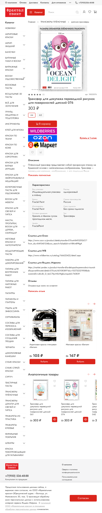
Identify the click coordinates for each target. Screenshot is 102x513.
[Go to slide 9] (46, 89)
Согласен (83, 498)
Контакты (44, 2)
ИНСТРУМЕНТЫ (12, 123)
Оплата (23, 2)
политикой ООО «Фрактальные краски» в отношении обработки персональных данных (28, 506)
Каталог (36, 12)
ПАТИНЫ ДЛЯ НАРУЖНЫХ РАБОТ (12, 284)
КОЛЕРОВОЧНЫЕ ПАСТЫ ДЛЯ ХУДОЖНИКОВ (13, 190)
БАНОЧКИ (10, 52)
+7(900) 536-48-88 (17, 476)
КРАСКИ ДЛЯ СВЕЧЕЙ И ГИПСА (11, 211)
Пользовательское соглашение (69, 478)
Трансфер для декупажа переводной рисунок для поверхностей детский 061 (40, 412)
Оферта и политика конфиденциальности (71, 471)
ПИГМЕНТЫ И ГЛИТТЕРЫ (11, 301)
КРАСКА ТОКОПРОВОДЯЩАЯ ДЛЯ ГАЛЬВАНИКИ (15, 452)
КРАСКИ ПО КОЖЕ (11, 146)
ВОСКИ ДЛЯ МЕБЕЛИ (11, 201)
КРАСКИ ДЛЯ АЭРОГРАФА (11, 155)
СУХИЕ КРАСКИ (12, 362)
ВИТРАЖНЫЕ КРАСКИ (11, 68)
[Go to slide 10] (48, 89)
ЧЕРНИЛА (10, 347)
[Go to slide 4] (37, 89)
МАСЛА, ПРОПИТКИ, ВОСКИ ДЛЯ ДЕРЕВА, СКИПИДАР (11, 226)
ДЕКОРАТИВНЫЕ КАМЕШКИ (13, 355)
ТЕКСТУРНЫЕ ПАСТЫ (11, 384)
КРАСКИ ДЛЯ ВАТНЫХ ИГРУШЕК (11, 165)
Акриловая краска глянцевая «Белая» (43, 346)
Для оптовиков (59, 2)
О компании (11, 2)
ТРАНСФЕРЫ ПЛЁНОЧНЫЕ (53, 21)
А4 (31, 115)
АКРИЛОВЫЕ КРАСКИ (11, 36)
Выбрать (44, 361)
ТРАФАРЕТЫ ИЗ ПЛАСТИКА (12, 417)
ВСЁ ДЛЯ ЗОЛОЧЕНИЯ (11, 104)
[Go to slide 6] (41, 89)
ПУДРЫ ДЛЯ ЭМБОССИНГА (12, 310)
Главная (31, 21)
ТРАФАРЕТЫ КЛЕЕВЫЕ (11, 426)
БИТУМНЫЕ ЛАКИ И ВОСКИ (13, 59)
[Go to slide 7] (43, 89)
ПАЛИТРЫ (10, 293)
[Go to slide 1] (32, 89)
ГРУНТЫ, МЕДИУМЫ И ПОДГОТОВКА (12, 115)
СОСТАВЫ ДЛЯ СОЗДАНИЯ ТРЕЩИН (12, 338)
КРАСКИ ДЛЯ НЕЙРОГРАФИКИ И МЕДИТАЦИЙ (14, 178)
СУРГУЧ (8, 376)
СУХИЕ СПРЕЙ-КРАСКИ (12, 369)
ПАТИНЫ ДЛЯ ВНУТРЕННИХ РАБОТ (12, 272)
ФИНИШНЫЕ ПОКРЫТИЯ (11, 435)
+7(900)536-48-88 (84, 2)
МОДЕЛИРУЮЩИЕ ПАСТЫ (14, 252)
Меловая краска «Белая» (77, 344)
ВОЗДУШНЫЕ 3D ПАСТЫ (13, 95)
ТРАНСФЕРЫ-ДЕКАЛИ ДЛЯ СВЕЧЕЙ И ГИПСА (12, 405)
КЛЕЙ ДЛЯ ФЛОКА (14, 129)
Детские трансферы (80, 21)
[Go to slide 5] (39, 89)
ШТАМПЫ (9, 443)
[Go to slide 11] (50, 89)
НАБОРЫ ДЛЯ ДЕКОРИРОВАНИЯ (13, 261)
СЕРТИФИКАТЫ (12, 317)
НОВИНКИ (10, 28)
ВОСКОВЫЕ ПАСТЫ (10, 86)
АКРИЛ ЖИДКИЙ (10, 45)
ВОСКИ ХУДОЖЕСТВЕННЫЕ (13, 77)
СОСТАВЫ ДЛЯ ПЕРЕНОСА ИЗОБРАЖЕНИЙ (13, 326)
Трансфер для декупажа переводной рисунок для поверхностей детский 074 (76, 412)
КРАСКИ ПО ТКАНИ (11, 137)
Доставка (33, 2)
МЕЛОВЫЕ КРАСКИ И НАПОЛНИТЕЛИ (13, 242)
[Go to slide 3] (35, 89)
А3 (40, 115)
